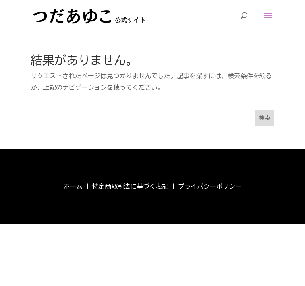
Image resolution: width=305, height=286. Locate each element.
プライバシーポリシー (209, 186)
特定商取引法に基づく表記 (130, 186)
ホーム (73, 186)
